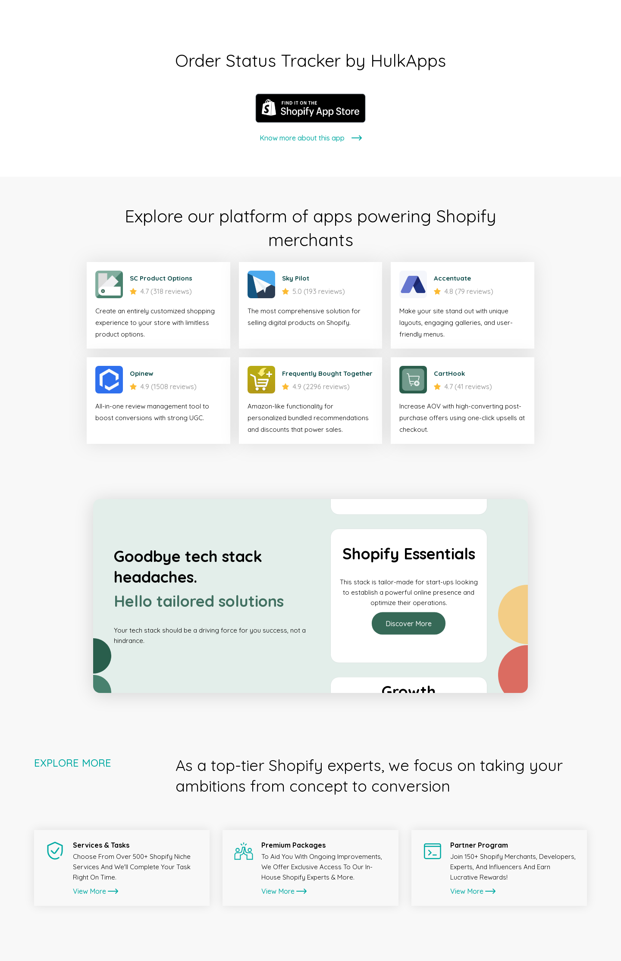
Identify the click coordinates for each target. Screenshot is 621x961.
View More (95, 891)
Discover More (409, 623)
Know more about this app (311, 138)
